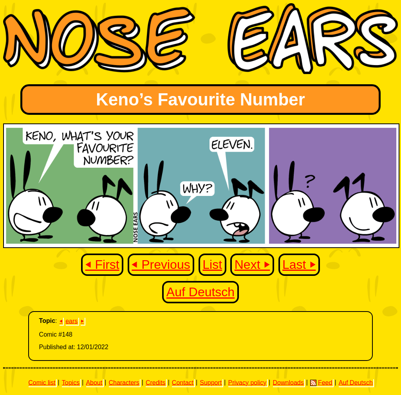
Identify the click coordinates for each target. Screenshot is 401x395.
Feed (321, 382)
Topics (70, 382)
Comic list (41, 382)
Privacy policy (247, 382)
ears (71, 320)
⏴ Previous (161, 264)
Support (211, 382)
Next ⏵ (252, 264)
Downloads (288, 382)
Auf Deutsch (200, 292)
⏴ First (102, 264)
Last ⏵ (299, 264)
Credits (156, 382)
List (212, 264)
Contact (182, 382)
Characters (123, 382)
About (94, 382)
